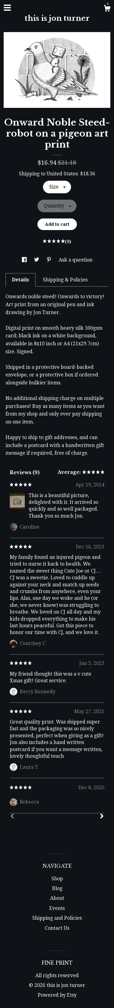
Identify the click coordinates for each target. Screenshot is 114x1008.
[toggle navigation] (7, 8)
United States (62, 174)
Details (20, 280)
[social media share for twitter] (37, 260)
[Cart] (107, 9)
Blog (57, 888)
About (57, 898)
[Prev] (12, 816)
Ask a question (75, 260)
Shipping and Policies (57, 918)
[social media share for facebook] (25, 260)
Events (57, 908)
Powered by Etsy (57, 995)
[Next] (101, 816)
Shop (57, 879)
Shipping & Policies (65, 280)
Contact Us (57, 928)
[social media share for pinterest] (50, 260)
